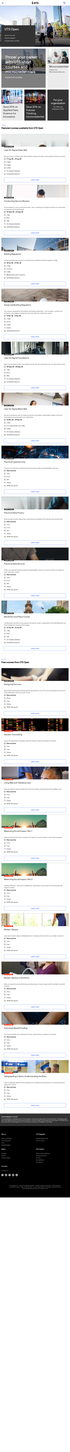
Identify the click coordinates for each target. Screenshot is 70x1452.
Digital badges (6, 1145)
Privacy (38, 1158)
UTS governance (41, 1155)
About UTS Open (6, 1138)
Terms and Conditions (43, 1153)
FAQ (2, 1143)
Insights (3, 1153)
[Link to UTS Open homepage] (35, 2)
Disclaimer (39, 1162)
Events (3, 1155)
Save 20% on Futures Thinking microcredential (35, 111)
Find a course (40, 1141)
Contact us (4, 1170)
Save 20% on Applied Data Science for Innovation (10, 111)
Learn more (35, 180)
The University (5, 1141)
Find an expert (5, 1158)
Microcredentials (58, 66)
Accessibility (40, 1160)
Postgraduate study (42, 1138)
